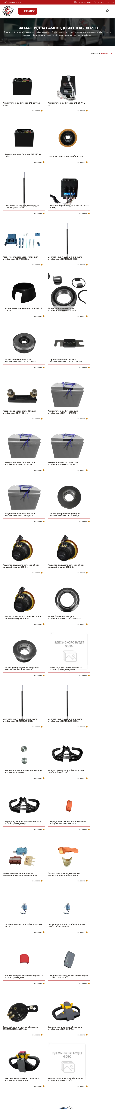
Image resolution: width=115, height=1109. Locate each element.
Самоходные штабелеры (50, 35)
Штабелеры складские (25, 35)
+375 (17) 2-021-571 (75, 1070)
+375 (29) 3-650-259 (105, 2)
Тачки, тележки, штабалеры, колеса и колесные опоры (83, 32)
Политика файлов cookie (14, 1051)
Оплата (5, 1070)
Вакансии (7, 1089)
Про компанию (10, 1065)
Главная (9, 32)
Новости (6, 1080)
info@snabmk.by (83, 2)
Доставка (7, 1075)
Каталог (19, 32)
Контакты (7, 1084)
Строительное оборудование (40, 32)
